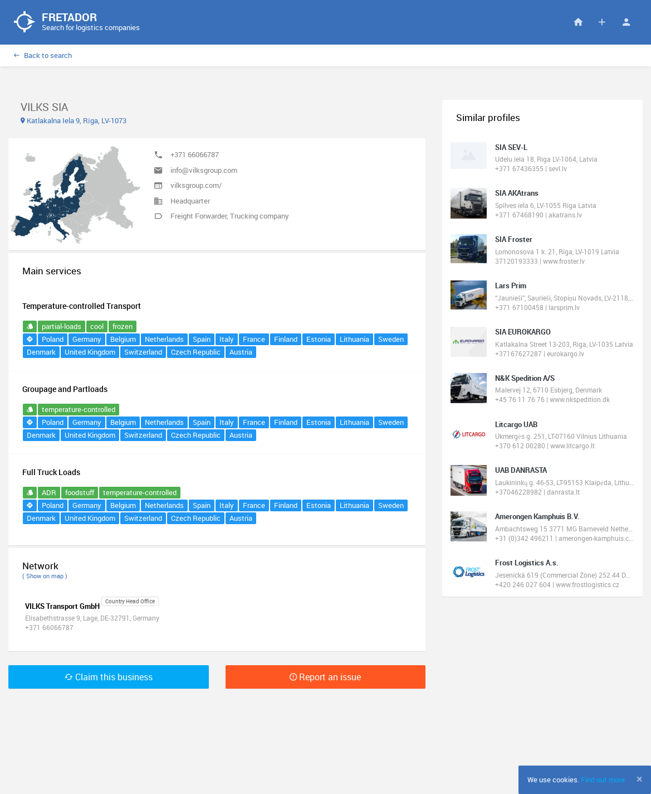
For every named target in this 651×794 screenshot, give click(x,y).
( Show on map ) (44, 576)
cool (97, 326)
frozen (122, 326)
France (254, 339)
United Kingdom (90, 352)
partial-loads (61, 326)
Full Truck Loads (51, 472)
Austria (240, 352)
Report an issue (325, 677)
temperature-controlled (78, 409)
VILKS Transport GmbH (62, 606)
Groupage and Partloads (64, 389)
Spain (202, 339)
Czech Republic (196, 352)
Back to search (43, 55)
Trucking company (259, 216)
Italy (226, 339)
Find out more (603, 779)
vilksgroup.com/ (196, 185)
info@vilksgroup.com (203, 170)
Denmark (41, 352)
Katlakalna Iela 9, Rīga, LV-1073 (73, 120)
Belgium (123, 339)
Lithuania (354, 339)
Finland (285, 339)
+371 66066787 (194, 154)
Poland (52, 339)
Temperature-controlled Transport (81, 306)
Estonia (318, 339)
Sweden (391, 339)
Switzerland (143, 352)
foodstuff (79, 492)
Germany (86, 339)
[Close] (640, 779)
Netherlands (164, 339)
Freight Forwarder (198, 216)
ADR (49, 492)
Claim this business (109, 677)
